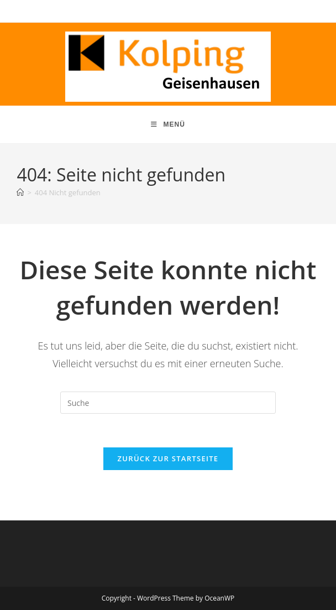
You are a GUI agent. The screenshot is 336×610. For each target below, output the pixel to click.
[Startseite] (20, 192)
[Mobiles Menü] (168, 124)
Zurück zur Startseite (168, 458)
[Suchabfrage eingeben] (168, 403)
